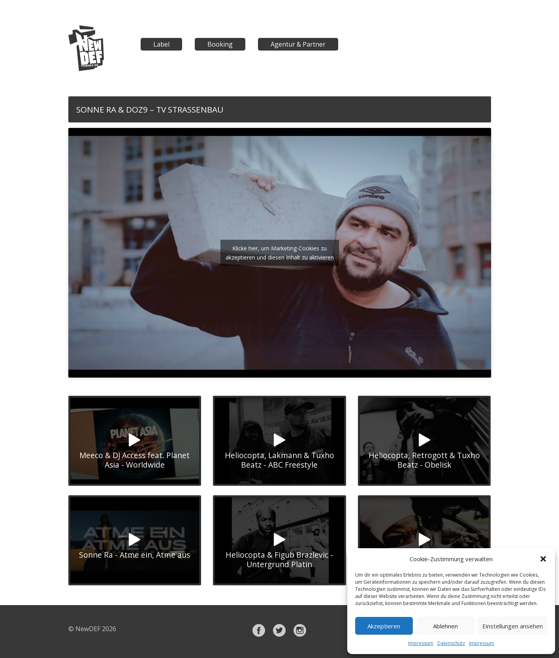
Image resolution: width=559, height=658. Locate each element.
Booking (220, 44)
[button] (543, 559)
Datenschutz (451, 643)
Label (161, 44)
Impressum (420, 643)
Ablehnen (445, 626)
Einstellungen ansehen (512, 626)
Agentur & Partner (298, 44)
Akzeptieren (383, 626)
